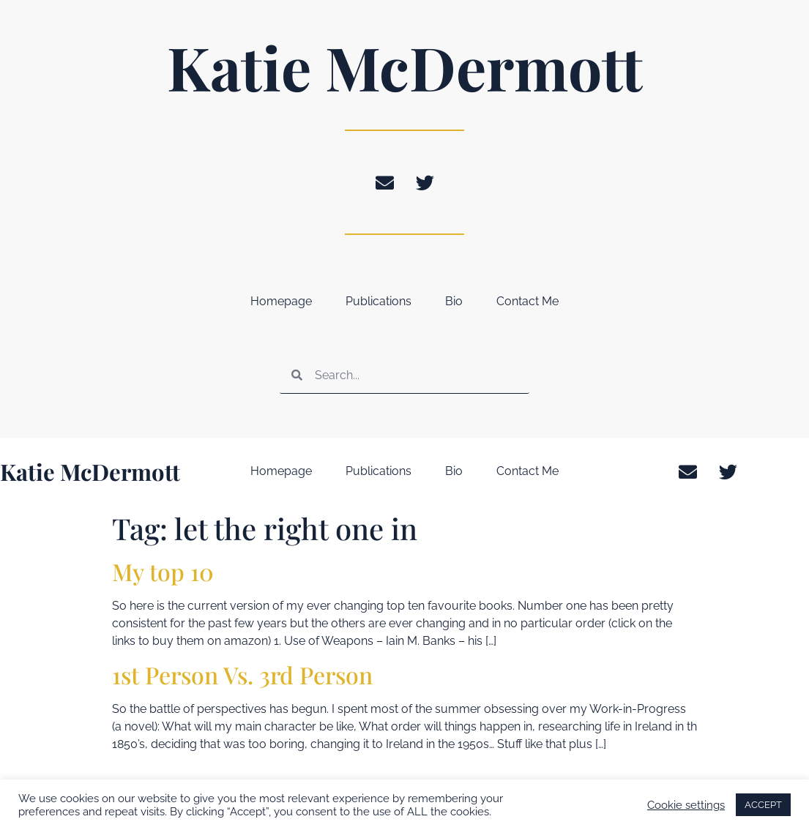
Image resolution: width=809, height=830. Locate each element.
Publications (378, 301)
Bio (454, 301)
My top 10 (163, 571)
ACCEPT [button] (763, 804)
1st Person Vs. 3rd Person (242, 674)
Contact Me (527, 301)
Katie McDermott (405, 66)
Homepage (281, 301)
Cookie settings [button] (686, 805)
